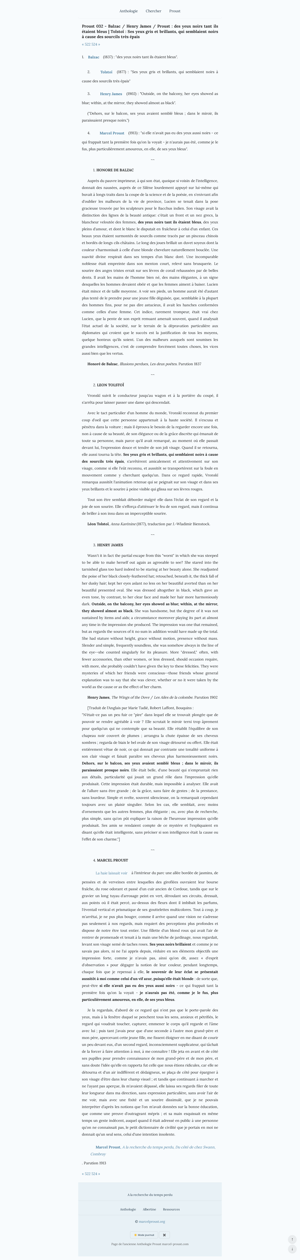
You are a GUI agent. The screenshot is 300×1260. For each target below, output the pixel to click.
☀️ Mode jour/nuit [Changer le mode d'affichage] (144, 1235)
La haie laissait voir (111, 873)
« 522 (86, 44)
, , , (153, 1150)
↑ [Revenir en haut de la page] (292, 1239)
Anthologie (129, 11)
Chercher (153, 11)
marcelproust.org (152, 1221)
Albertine (149, 1209)
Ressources (171, 1209)
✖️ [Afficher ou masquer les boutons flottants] (164, 1235)
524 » (95, 44)
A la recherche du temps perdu (150, 1195)
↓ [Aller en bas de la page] (292, 1248)
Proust (174, 11)
